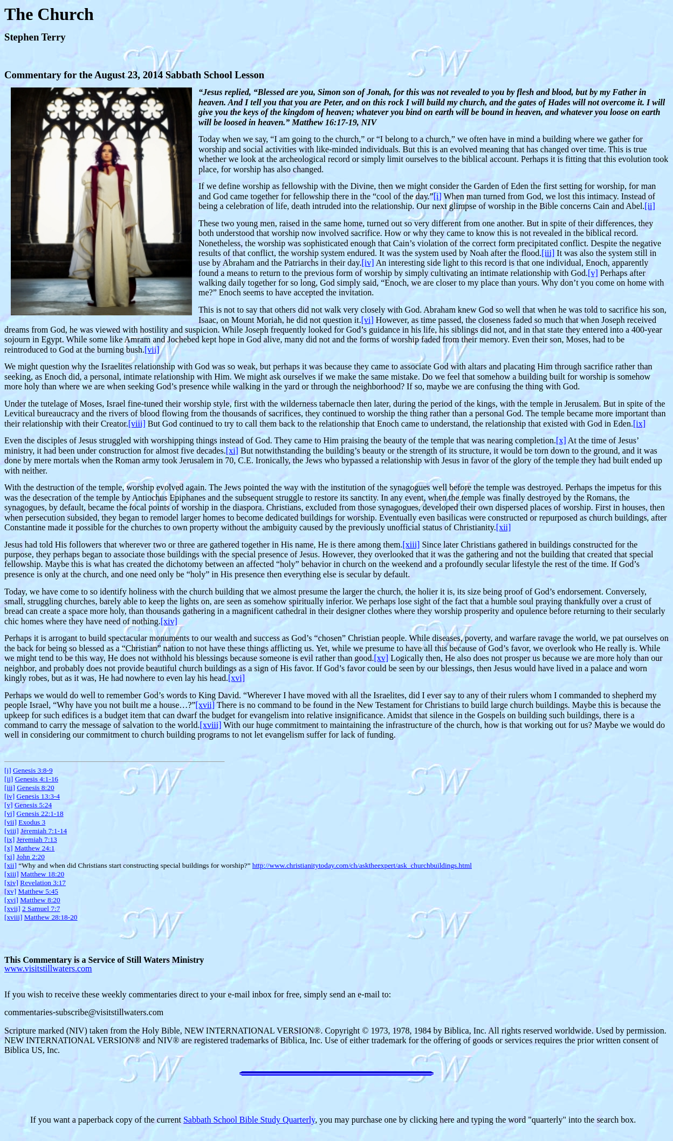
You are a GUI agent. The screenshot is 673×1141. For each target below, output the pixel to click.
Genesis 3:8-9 (33, 770)
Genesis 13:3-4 (38, 796)
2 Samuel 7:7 (41, 908)
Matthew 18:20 (42, 874)
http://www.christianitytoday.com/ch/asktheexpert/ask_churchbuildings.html (362, 865)
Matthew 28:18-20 (51, 917)
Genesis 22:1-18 (40, 813)
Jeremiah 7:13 (37, 839)
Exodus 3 (31, 822)
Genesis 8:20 (35, 788)
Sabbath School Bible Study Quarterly (249, 1119)
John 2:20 (31, 857)
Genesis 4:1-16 (36, 779)
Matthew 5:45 (38, 891)
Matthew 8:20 (40, 900)
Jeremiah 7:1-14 (43, 831)
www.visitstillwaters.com (48, 968)
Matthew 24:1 (34, 848)
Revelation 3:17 (43, 883)
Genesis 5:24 (33, 805)
